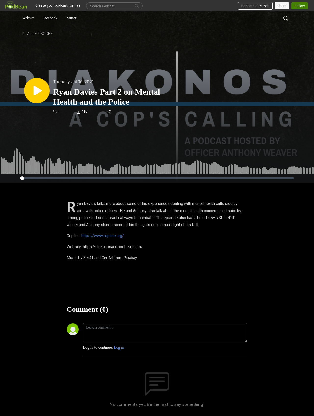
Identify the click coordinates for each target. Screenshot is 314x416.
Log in (119, 347)
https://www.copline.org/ (102, 235)
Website (28, 18)
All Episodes (37, 33)
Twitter (70, 18)
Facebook (49, 18)
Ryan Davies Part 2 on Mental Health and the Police (106, 96)
